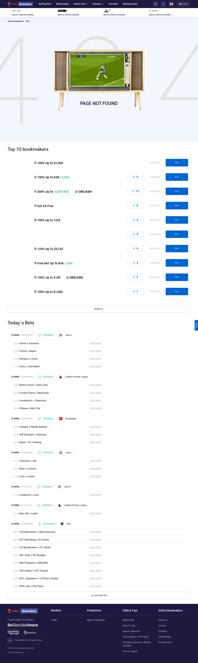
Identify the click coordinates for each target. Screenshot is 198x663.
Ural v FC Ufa (129, 625)
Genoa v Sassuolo (29, 343)
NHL (65, 524)
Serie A (65, 335)
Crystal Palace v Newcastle (34, 392)
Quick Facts (155, 163)
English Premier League (73, 377)
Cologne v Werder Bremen (33, 426)
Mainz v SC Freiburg (30, 442)
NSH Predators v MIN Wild (33, 562)
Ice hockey (46, 524)
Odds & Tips (80, 4)
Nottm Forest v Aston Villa (33, 385)
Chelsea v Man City (29, 408)
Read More (96, 343)
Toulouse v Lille (27, 460)
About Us (162, 620)
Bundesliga (67, 418)
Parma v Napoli (27, 351)
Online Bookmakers (16, 21)
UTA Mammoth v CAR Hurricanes (37, 532)
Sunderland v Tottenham (32, 400)
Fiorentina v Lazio (29, 494)
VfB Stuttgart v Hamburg (32, 434)
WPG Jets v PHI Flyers (31, 586)
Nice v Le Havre (27, 468)
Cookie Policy (164, 637)
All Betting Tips (99, 595)
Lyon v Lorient (27, 476)
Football (46, 335)
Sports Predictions (96, 620)
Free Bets (113, 4)
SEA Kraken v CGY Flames (33, 570)
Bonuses (98, 4)
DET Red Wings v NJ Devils (34, 539)
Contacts (162, 631)
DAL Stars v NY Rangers (32, 555)
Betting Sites (45, 4)
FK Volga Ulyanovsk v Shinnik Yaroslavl (137, 644)
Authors (162, 625)
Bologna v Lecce (28, 358)
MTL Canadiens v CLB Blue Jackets (38, 578)
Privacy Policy (165, 642)
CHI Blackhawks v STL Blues (35, 547)
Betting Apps (62, 4)
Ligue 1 (65, 452)
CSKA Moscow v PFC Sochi (135, 637)
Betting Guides (130, 4)
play (177, 163)
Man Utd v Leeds (28, 513)
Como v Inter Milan (29, 366)
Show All (99, 309)
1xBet (54, 620)
